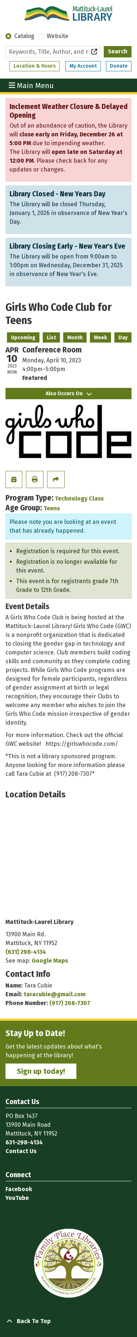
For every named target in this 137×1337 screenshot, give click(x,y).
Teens (51, 508)
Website (57, 36)
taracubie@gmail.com (54, 994)
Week (100, 338)
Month (75, 338)
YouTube (17, 1197)
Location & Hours (35, 66)
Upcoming (23, 338)
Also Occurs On (69, 393)
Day (123, 338)
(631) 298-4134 (25, 951)
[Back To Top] (68, 1321)
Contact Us (21, 1151)
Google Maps (50, 960)
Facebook (18, 1189)
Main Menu (31, 85)
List (51, 338)
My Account (83, 66)
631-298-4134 (24, 1142)
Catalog (24, 36)
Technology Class (79, 498)
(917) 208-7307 (69, 1003)
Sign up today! (41, 1071)
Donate (119, 66)
